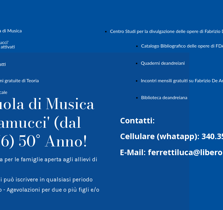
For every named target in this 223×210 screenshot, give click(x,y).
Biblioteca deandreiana (164, 97)
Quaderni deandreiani (163, 63)
